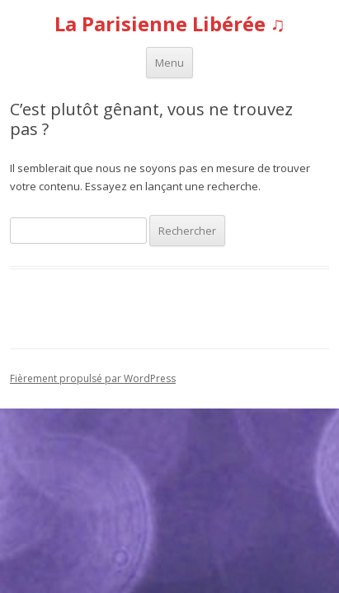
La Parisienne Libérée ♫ (169, 24)
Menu (169, 62)
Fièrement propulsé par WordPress (93, 378)
